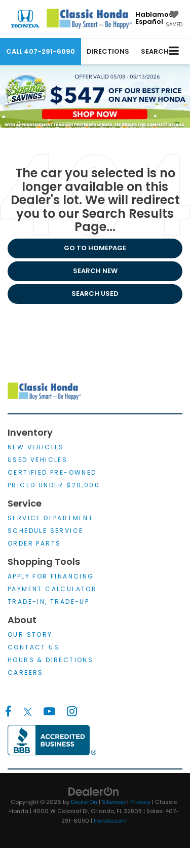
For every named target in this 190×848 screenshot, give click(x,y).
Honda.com (110, 821)
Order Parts (34, 543)
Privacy (140, 802)
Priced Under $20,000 (54, 485)
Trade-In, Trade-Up (48, 601)
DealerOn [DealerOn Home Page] (84, 802)
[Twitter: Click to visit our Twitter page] (27, 712)
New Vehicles (36, 447)
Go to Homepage (95, 248)
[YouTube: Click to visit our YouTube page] (49, 712)
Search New (95, 271)
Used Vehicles (37, 459)
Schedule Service (45, 530)
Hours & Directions (50, 660)
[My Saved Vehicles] (174, 19)
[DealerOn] (94, 791)
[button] (40, 51)
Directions (108, 51)
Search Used (95, 293)
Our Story (30, 634)
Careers (26, 672)
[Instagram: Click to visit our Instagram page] (72, 712)
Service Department (50, 518)
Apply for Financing (51, 576)
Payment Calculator (52, 589)
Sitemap (114, 802)
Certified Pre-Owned (52, 472)
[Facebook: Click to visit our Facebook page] (8, 712)
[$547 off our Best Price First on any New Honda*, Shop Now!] (95, 96)
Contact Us (33, 647)
